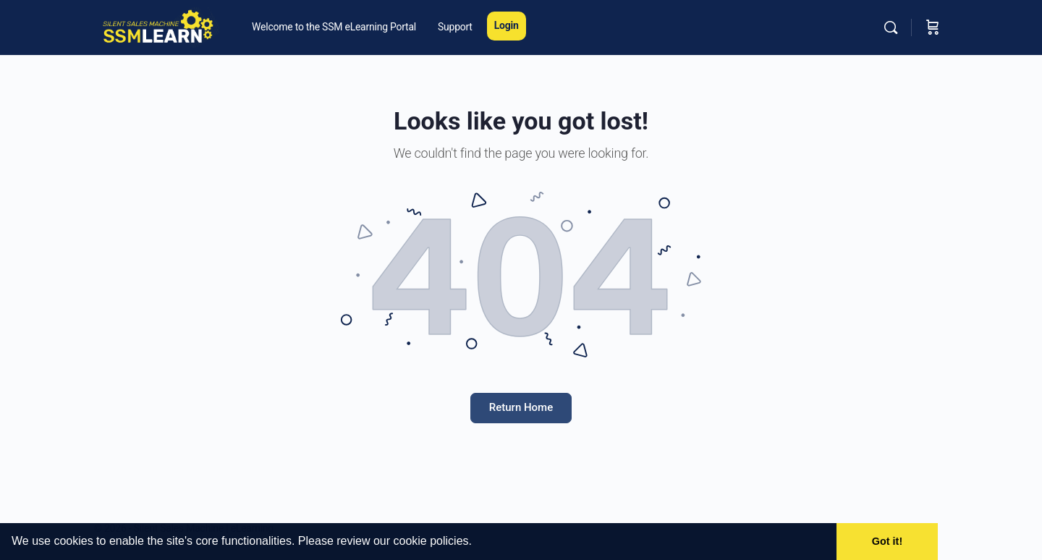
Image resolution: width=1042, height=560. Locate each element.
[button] (477, 542)
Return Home (521, 407)
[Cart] (932, 27)
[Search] (890, 27)
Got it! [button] (887, 541)
